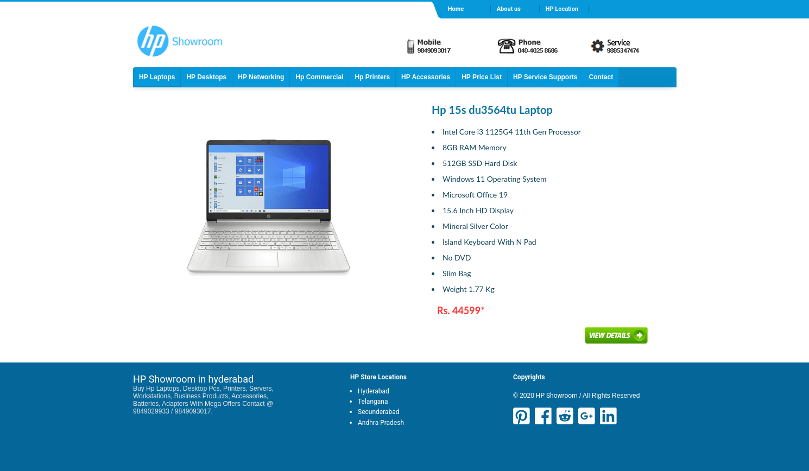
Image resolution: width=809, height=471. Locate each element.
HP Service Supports (545, 77)
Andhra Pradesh (381, 423)
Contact (601, 77)
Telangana (373, 401)
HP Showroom (556, 395)
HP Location (562, 8)
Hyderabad (373, 391)
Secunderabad (379, 412)
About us (509, 8)
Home (456, 8)
